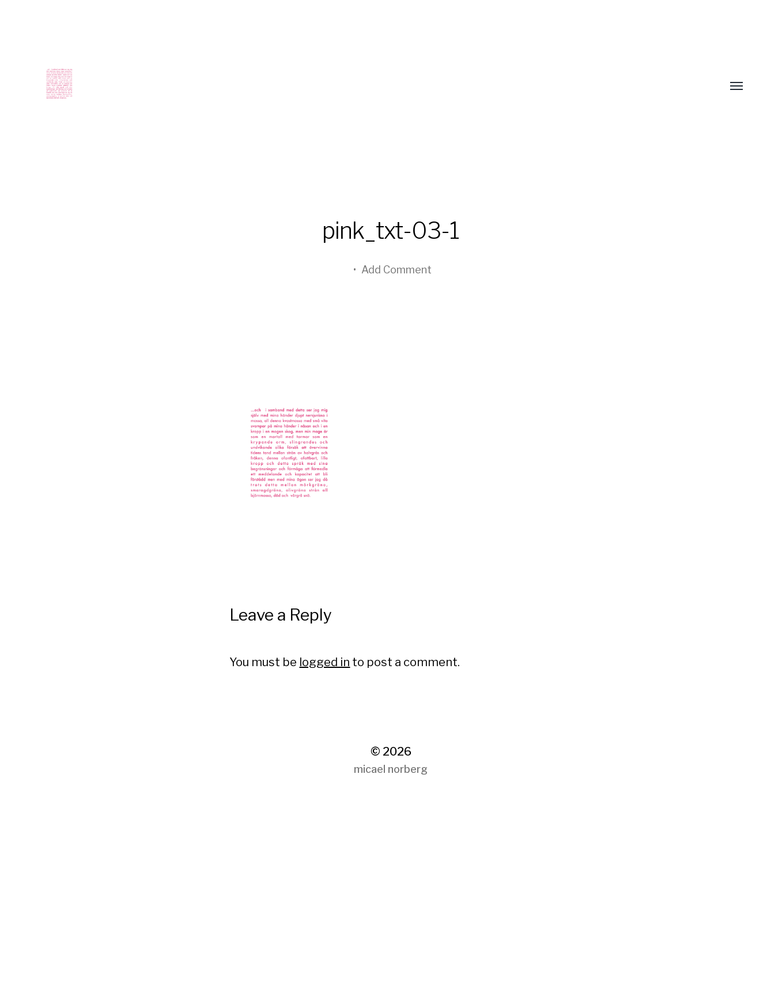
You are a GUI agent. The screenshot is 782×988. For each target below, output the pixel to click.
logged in (324, 662)
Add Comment (396, 270)
